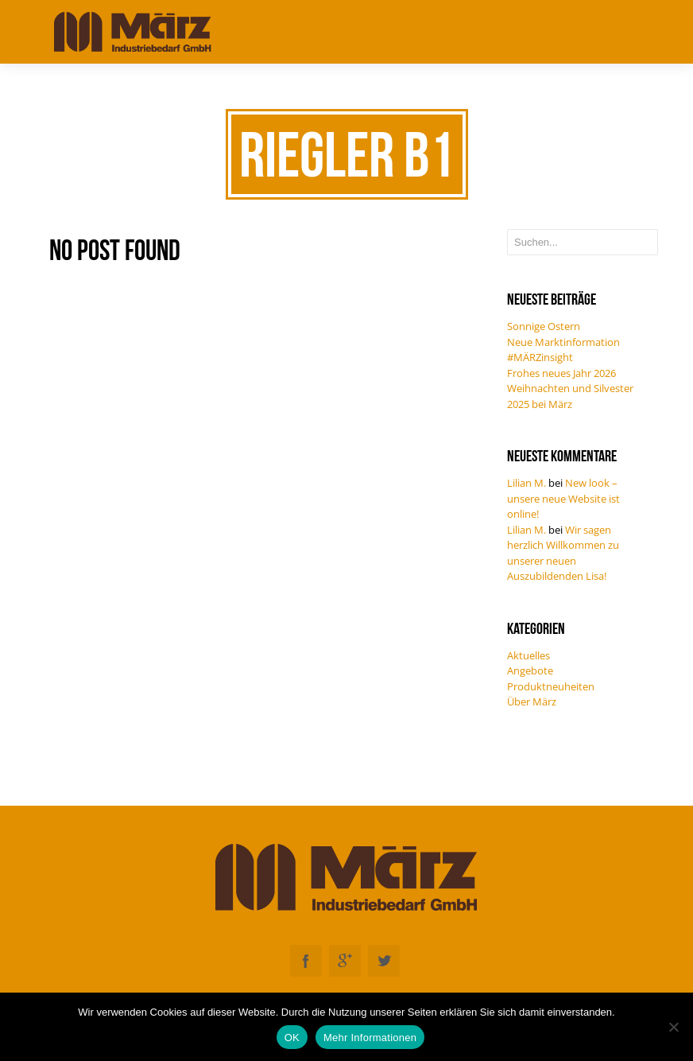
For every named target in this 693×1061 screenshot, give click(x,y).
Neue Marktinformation (563, 342)
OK (292, 1038)
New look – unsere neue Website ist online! (563, 498)
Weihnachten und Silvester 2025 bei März (570, 396)
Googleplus (345, 961)
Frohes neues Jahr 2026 (561, 373)
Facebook (306, 961)
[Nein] (673, 1027)
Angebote (530, 670)
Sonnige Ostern (543, 326)
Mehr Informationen (369, 1038)
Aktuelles (528, 655)
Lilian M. (526, 483)
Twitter (384, 961)
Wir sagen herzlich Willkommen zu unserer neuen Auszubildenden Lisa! (563, 553)
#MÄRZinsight (540, 357)
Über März (531, 701)
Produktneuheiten (550, 686)
